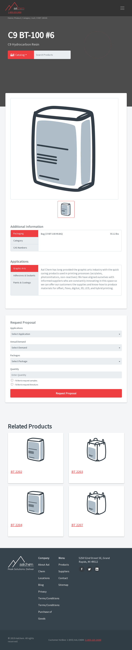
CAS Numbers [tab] (20, 247)
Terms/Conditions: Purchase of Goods (45, 611)
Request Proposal (66, 393)
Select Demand (19, 347)
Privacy (42, 591)
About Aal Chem (44, 568)
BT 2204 (16, 525)
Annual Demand (18, 341)
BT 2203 (77, 471)
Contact (63, 578)
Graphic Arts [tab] (19, 268)
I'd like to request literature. (26, 384)
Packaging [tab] (18, 233)
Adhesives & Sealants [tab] (24, 275)
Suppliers (63, 571)
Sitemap (63, 584)
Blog (41, 584)
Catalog (20, 54)
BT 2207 (77, 525)
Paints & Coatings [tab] (22, 282)
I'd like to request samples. (26, 380)
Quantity (14, 369)
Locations (44, 578)
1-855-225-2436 (14, 12)
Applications (16, 328)
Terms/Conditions (45, 598)
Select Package (19, 361)
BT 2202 (16, 471)
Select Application (21, 333)
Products (63, 564)
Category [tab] (18, 240)
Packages (15, 355)
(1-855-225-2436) (93, 639)
